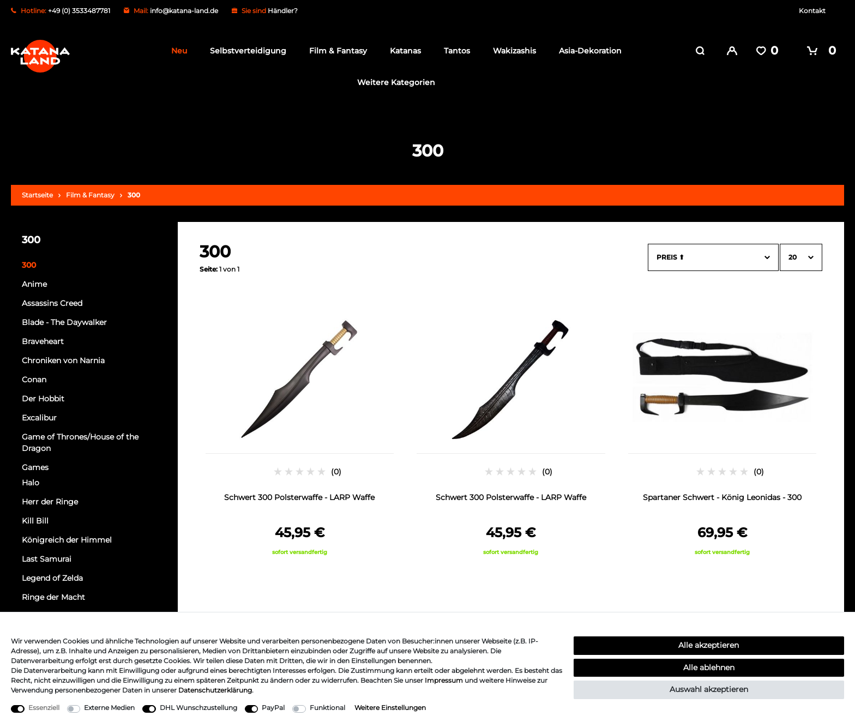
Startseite (37, 193)
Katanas (402, 51)
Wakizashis (511, 51)
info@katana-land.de (184, 11)
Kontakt (812, 11)
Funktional (327, 707)
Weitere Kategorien (393, 82)
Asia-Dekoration (587, 51)
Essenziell (43, 707)
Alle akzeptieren (708, 645)
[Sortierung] (713, 255)
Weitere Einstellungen (390, 707)
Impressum (444, 680)
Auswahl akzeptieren (709, 689)
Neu (176, 51)
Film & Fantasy (335, 51)
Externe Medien (109, 707)
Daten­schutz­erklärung (215, 690)
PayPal (273, 707)
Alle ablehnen (708, 667)
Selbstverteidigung (245, 51)
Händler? (283, 11)
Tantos (454, 51)
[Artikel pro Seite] (801, 255)
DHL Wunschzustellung (198, 707)
